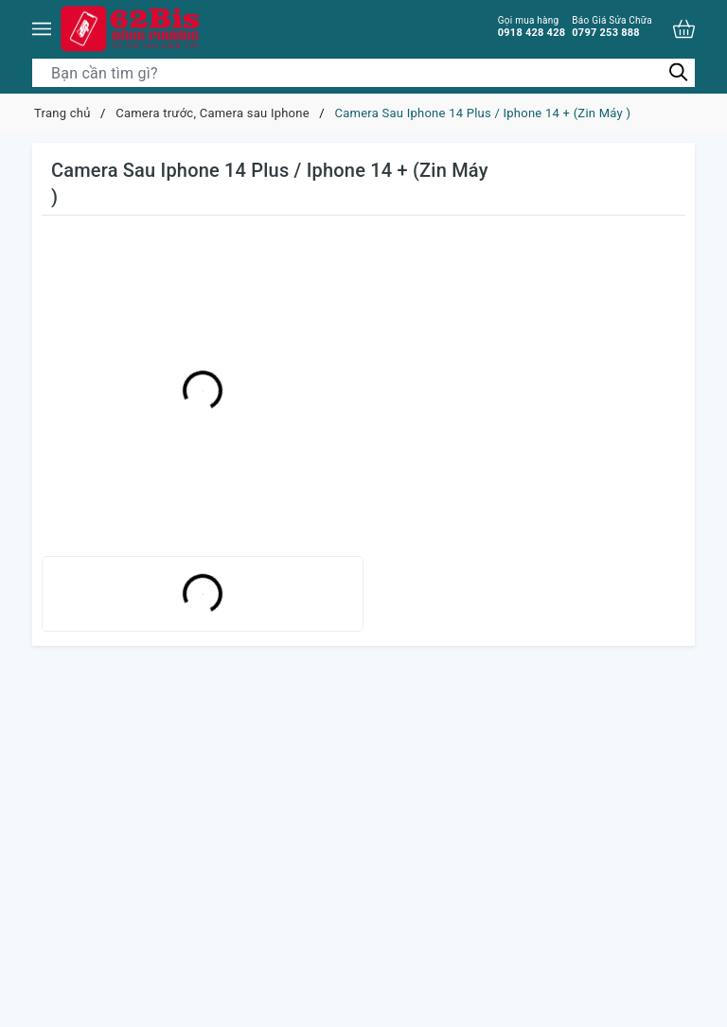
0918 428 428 (532, 26)
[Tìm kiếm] (678, 72)
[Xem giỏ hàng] (684, 29)
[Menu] (41, 28)
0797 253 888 (612, 26)
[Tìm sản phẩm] (363, 73)
